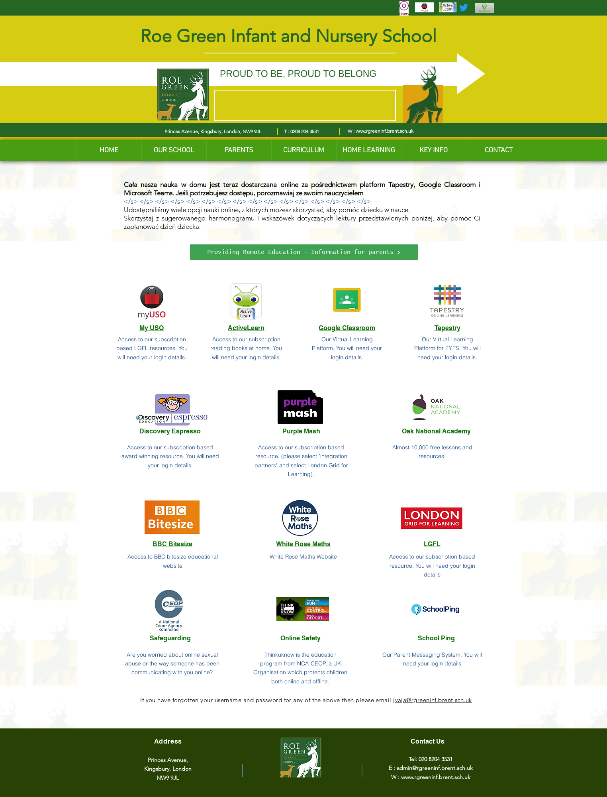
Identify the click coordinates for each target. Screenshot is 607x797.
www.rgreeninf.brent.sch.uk (384, 131)
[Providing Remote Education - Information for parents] (304, 252)
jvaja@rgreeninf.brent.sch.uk (432, 700)
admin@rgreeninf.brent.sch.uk (435, 767)
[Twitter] (463, 7)
